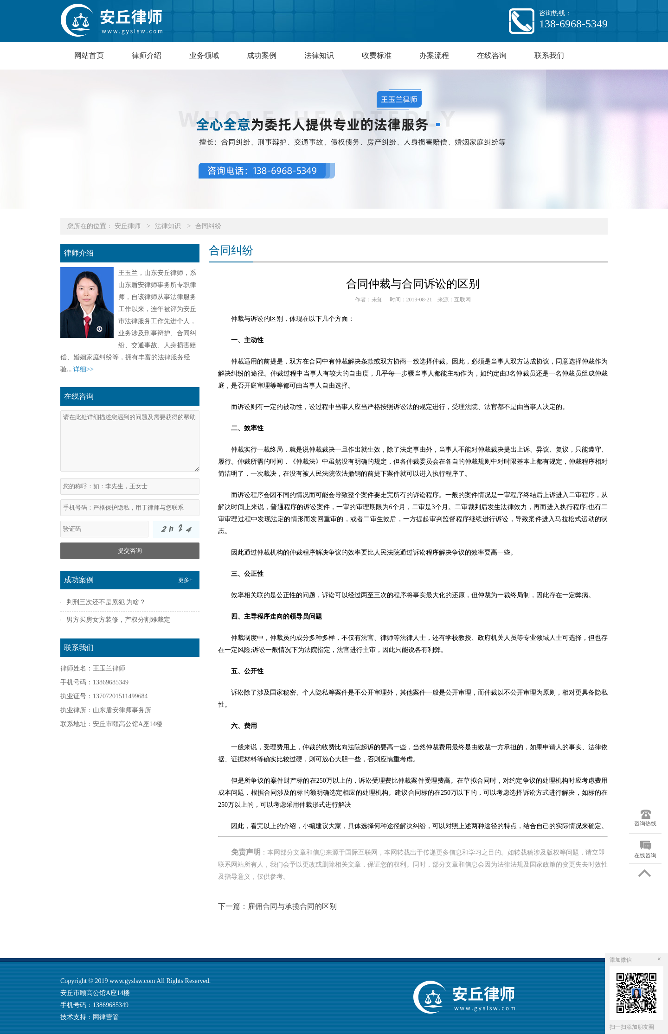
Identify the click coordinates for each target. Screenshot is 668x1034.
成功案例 (261, 55)
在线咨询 (492, 55)
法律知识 (319, 55)
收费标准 (377, 55)
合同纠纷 (208, 226)
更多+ (185, 580)
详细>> (83, 369)
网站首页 (89, 55)
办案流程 (434, 55)
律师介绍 (146, 55)
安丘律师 (128, 226)
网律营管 (106, 1017)
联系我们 (549, 55)
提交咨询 (130, 550)
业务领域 (204, 55)
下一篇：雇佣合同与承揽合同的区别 (277, 906)
